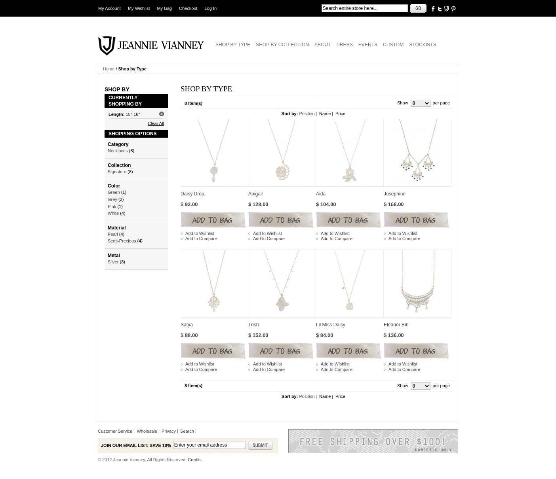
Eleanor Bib (396, 325)
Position (306, 113)
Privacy (169, 431)
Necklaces (118, 150)
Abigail (255, 194)
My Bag (164, 8)
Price (340, 113)
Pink (112, 206)
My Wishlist (139, 8)
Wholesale (147, 431)
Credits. (195, 459)
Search (187, 431)
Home (108, 68)
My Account (109, 8)
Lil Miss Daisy (330, 325)
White (113, 213)
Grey (112, 199)
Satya (187, 325)
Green (114, 192)
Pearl (113, 234)
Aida (321, 194)
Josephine (395, 194)
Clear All (156, 123)
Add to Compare (201, 238)
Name (325, 113)
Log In (211, 8)
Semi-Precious (122, 241)
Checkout (188, 8)
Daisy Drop (192, 194)
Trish (253, 325)
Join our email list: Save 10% (136, 445)
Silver (113, 261)
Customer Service (115, 431)
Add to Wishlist (199, 233)
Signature (117, 171)
